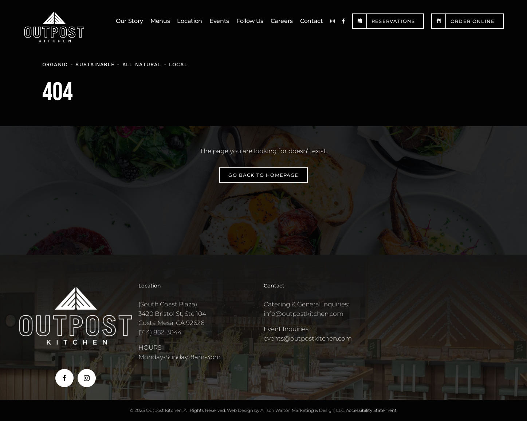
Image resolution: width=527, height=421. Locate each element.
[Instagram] (87, 378)
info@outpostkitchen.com (303, 313)
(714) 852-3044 (160, 332)
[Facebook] (64, 378)
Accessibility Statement (371, 410)
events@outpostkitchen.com (308, 338)
